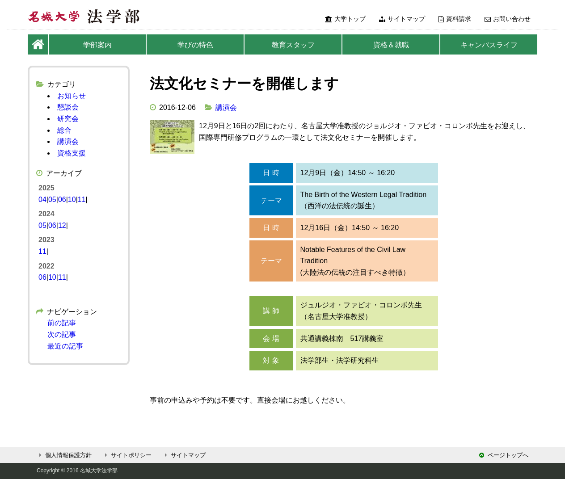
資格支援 (71, 153)
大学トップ (345, 18)
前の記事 (61, 323)
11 (82, 199)
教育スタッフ (293, 45)
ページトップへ (503, 455)
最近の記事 (65, 346)
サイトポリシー (127, 455)
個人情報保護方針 (64, 455)
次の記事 (61, 334)
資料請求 (455, 18)
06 (62, 199)
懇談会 (68, 107)
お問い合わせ (508, 18)
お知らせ (71, 96)
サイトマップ (402, 18)
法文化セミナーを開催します (244, 84)
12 (62, 225)
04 (42, 199)
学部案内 (97, 45)
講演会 (226, 107)
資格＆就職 (391, 45)
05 (52, 199)
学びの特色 (195, 45)
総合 (64, 130)
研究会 (68, 118)
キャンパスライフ (489, 45)
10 (72, 199)
